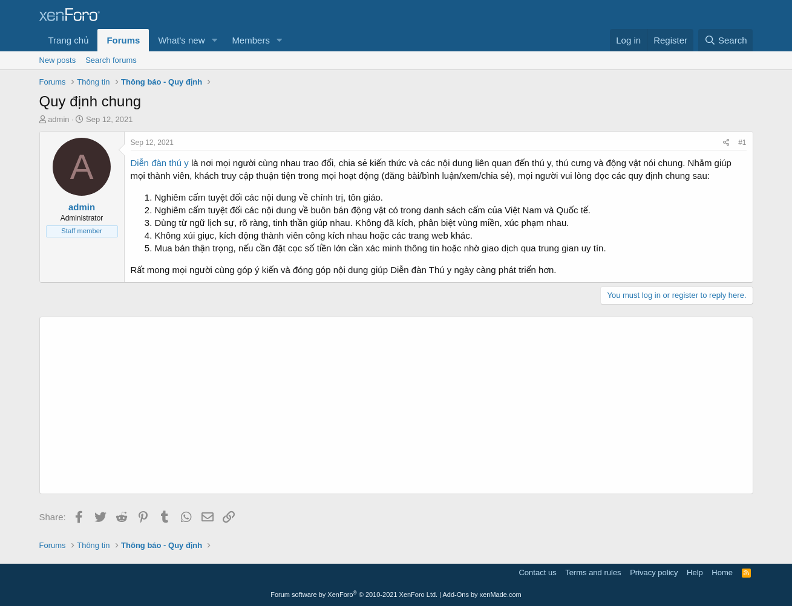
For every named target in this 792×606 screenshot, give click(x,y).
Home (722, 572)
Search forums (111, 60)
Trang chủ (68, 40)
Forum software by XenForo (353, 594)
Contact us (537, 572)
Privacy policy (654, 572)
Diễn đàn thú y (161, 163)
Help (695, 572)
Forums (123, 40)
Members (251, 40)
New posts (57, 60)
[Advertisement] (396, 405)
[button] (214, 40)
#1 (742, 142)
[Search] (725, 40)
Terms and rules (593, 572)
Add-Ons (456, 594)
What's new (181, 40)
